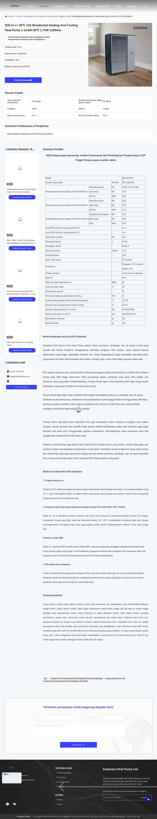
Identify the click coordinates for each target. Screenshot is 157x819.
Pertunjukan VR (60, 6)
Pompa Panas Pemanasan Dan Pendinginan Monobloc (66, 681)
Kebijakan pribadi (23, 816)
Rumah (31, 6)
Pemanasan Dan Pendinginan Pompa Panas (40, 16)
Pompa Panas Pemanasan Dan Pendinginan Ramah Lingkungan (77, 678)
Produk (43, 6)
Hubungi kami (102, 6)
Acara (118, 6)
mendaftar (144, 797)
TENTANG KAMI (82, 6)
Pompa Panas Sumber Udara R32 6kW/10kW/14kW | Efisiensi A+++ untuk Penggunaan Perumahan (22, 294)
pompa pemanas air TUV (115, 678)
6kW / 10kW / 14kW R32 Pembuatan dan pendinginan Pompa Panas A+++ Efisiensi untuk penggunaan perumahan (22, 243)
